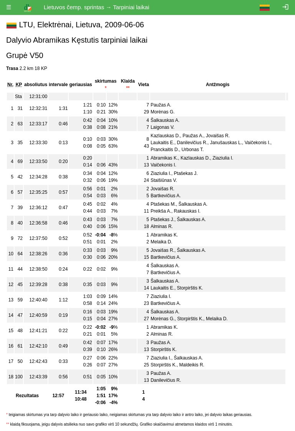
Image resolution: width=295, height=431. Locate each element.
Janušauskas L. (226, 142)
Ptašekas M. (163, 204)
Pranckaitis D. (165, 149)
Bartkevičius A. (166, 195)
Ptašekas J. (186, 173)
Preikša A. (161, 211)
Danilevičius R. (192, 142)
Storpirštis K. (190, 288)
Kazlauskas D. (165, 135)
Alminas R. (162, 226)
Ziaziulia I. (222, 158)
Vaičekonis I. (257, 142)
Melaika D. (161, 242)
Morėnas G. (163, 112)
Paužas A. (161, 105)
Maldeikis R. (191, 365)
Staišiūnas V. (164, 180)
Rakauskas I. (187, 211)
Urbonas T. (193, 149)
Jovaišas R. (218, 135)
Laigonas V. (162, 127)
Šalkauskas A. (165, 120)
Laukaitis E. (162, 142)
